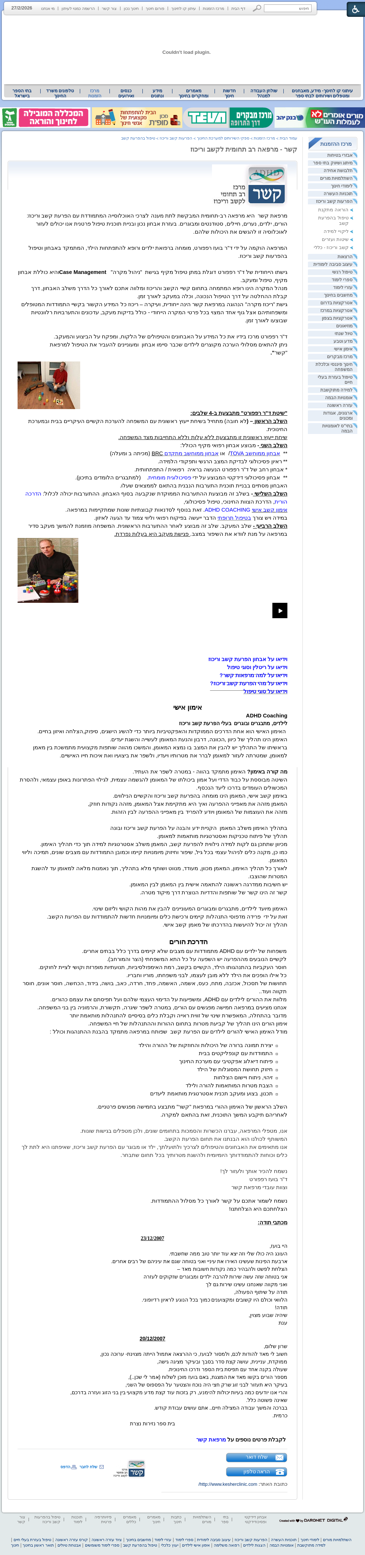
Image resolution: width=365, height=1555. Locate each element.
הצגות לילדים (254, 1545)
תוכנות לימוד (76, 1519)
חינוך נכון (131, 8)
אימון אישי (343, 349)
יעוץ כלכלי (169, 1545)
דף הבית (238, 8)
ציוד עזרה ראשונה (107, 1539)
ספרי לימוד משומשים (102, 1545)
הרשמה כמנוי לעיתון (78, 8)
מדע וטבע (343, 341)
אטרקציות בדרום (336, 302)
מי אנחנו (48, 8)
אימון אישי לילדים (196, 1545)
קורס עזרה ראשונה (71, 1539)
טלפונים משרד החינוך (60, 93)
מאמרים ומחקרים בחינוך (193, 93)
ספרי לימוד (342, 279)
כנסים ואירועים (126, 93)
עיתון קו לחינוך (183, 8)
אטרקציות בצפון (337, 318)
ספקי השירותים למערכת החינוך (223, 138)
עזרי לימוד (343, 287)
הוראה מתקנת (333, 209)
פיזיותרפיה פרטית (103, 1519)
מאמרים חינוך (153, 1519)
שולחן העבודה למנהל (264, 93)
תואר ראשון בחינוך (38, 1545)
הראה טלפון (256, 1471)
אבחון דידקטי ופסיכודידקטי (256, 1519)
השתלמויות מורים (336, 178)
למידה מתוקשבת (336, 390)
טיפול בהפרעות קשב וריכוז (47, 1519)
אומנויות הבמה (339, 397)
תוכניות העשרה (338, 193)
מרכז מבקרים (340, 356)
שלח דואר (257, 1457)
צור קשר (109, 8)
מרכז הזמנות (213, 8)
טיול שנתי (344, 333)
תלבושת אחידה (338, 170)
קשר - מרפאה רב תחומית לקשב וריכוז (243, 149)
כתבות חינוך (176, 1519)
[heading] (266, 716)
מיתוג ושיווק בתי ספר (333, 163)
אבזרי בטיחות (340, 155)
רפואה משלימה (226, 1545)
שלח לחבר (88, 1467)
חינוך (15, 1545)
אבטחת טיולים (69, 1545)
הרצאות (345, 256)
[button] (257, 8)
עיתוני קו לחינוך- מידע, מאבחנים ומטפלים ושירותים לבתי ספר (322, 93)
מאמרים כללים (129, 1519)
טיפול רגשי (342, 272)
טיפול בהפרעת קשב (138, 138)
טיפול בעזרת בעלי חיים (32, 1539)
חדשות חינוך (229, 93)
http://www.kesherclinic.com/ (227, 1484)
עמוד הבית (288, 138)
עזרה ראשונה (340, 405)
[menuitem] (322, 93)
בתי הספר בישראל (21, 93)
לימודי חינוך (342, 186)
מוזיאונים (344, 326)
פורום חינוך (155, 8)
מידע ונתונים (157, 93)
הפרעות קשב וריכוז (334, 201)
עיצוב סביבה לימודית (333, 264)
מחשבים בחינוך (338, 295)
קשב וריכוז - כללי (331, 247)
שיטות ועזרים (335, 239)
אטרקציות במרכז (336, 310)
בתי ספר (224, 1519)
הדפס (65, 1467)
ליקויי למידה (336, 231)
